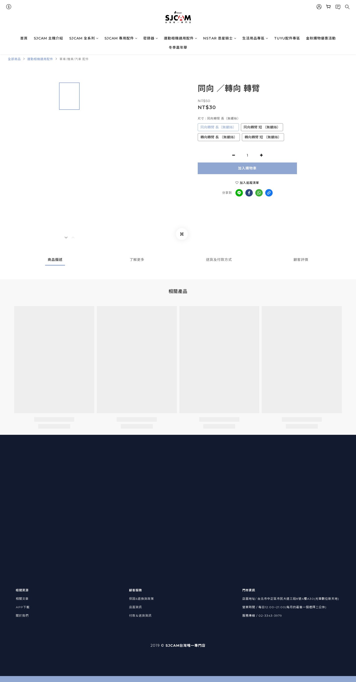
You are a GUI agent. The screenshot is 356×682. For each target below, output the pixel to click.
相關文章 (22, 599)
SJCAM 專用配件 (120, 38)
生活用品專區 (255, 38)
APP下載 (23, 607)
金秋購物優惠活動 (321, 38)
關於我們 (22, 615)
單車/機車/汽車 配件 (74, 59)
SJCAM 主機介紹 (48, 38)
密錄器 (150, 38)
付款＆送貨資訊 (140, 615)
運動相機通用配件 (180, 38)
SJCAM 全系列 (83, 38)
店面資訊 (135, 607)
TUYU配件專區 (287, 38)
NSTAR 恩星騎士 (219, 38)
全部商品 (14, 59)
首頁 (24, 38)
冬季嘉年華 (178, 47)
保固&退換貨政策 (141, 599)
